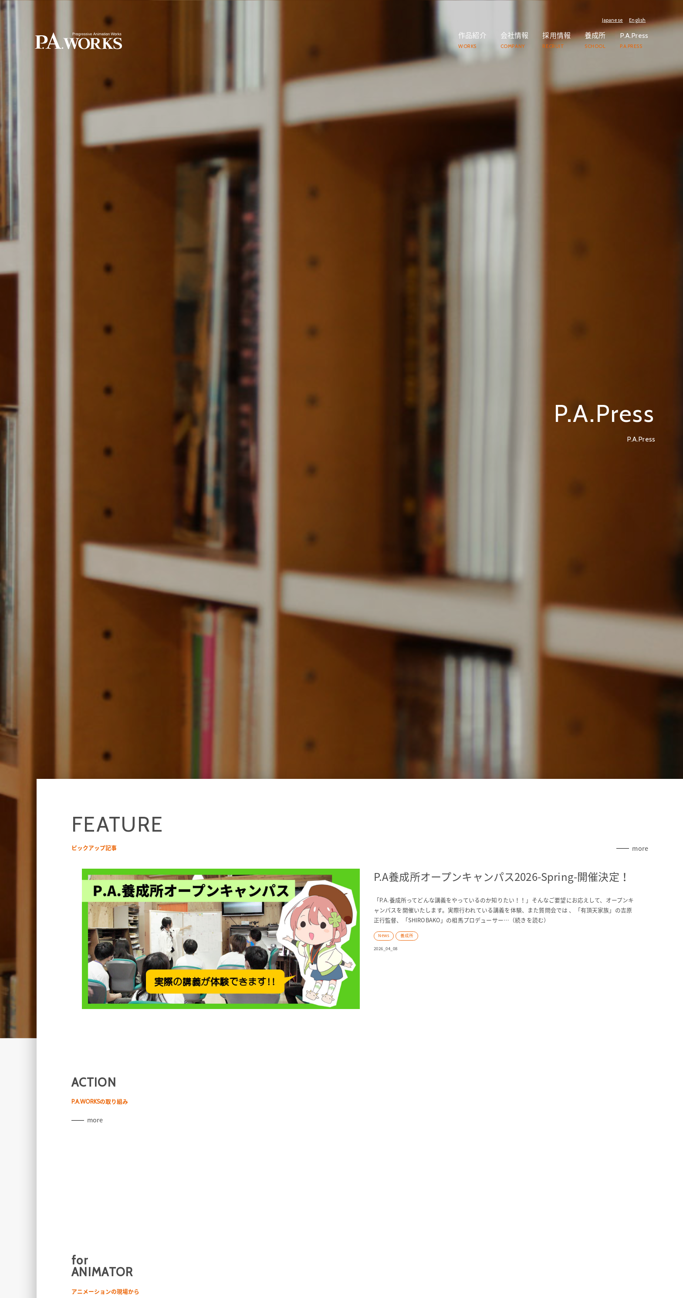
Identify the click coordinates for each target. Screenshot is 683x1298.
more (639, 921)
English (637, 20)
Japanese (612, 20)
